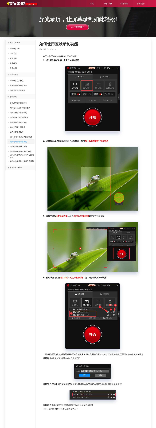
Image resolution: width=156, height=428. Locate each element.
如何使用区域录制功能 (17, 142)
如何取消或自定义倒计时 (18, 117)
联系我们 (141, 4)
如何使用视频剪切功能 (17, 147)
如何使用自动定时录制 (17, 122)
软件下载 (108, 4)
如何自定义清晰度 (15, 132)
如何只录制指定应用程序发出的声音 (21, 156)
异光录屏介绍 (14, 49)
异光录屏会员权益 (15, 81)
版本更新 (12, 58)
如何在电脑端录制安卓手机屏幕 (21, 161)
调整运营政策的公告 (16, 90)
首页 (92, 4)
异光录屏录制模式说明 (17, 103)
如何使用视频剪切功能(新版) (19, 151)
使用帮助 (124, 4)
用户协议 (12, 54)
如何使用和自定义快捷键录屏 (20, 137)
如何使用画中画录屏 (16, 127)
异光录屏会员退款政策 (17, 85)
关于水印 (12, 68)
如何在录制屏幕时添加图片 (19, 108)
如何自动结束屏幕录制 (17, 113)
